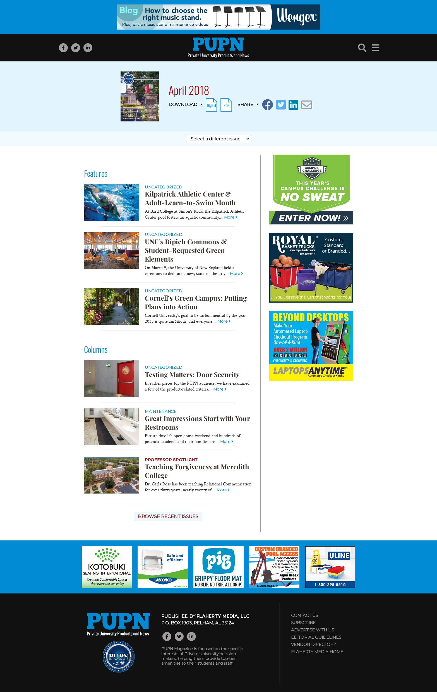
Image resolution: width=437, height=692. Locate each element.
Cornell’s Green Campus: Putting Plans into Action (196, 302)
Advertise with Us (312, 630)
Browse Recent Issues (168, 516)
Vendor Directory (313, 644)
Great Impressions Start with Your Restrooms (197, 422)
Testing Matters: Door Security (192, 374)
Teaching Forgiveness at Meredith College (197, 471)
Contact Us (304, 615)
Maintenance (161, 411)
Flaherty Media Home (317, 651)
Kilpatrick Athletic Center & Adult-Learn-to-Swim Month (190, 198)
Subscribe (303, 622)
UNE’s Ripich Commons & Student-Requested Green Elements (186, 250)
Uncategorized (163, 187)
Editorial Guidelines (316, 637)
